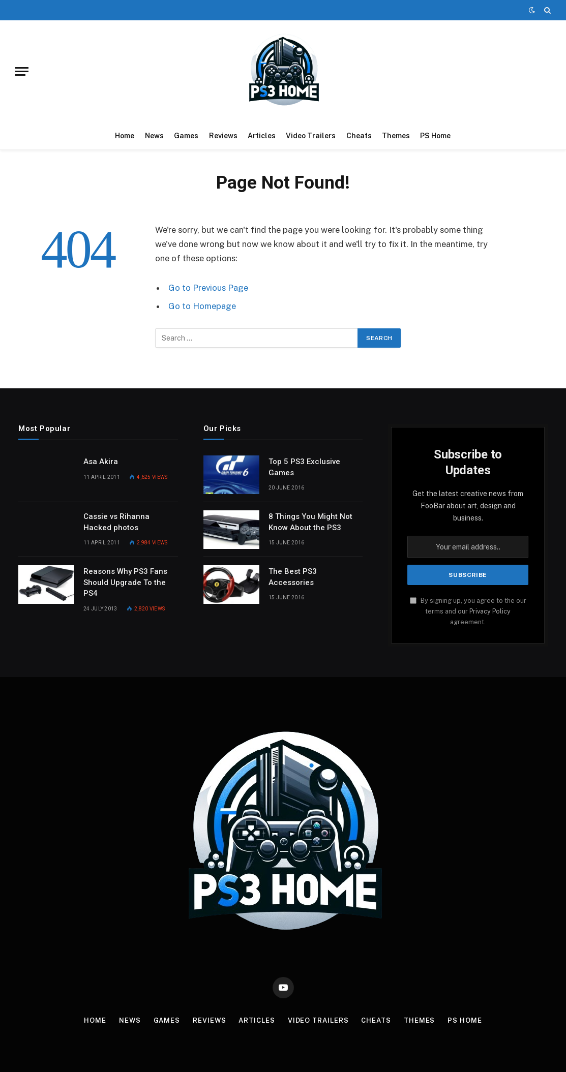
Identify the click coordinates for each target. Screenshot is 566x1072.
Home (124, 136)
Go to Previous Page (208, 288)
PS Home (435, 136)
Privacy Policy (490, 611)
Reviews (223, 136)
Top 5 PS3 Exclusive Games (304, 467)
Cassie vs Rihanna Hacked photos (116, 522)
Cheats (359, 136)
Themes (396, 136)
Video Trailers (311, 136)
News (154, 136)
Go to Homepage (202, 306)
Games (186, 136)
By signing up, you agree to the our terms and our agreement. (468, 611)
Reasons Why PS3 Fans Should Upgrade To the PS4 (125, 582)
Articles (262, 136)
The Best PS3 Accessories (293, 577)
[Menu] (21, 71)
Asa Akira (100, 461)
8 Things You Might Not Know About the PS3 (310, 522)
